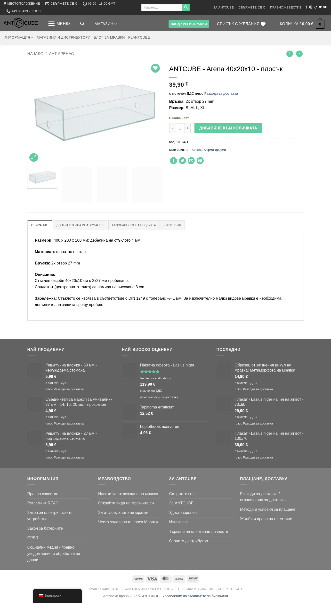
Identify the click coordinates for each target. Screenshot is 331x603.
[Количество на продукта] (180, 128)
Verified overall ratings (155, 379)
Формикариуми (215, 150)
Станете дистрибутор (188, 541)
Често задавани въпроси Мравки (128, 522)
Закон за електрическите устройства (50, 516)
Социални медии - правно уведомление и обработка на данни (53, 553)
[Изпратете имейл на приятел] (191, 161)
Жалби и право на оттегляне (266, 519)
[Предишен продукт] (299, 54)
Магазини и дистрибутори (63, 37)
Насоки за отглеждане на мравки (128, 494)
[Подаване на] (185, 7)
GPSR (33, 538)
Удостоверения (183, 513)
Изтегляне (178, 522)
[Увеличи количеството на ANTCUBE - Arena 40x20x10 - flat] (188, 128)
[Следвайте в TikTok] (315, 7)
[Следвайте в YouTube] (324, 7)
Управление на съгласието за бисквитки (195, 596)
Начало (35, 53)
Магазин (106, 24)
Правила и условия (195, 589)
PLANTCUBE (139, 37)
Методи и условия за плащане (267, 510)
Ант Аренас (61, 53)
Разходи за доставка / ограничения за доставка (263, 497)
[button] (59, 23)
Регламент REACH (44, 503)
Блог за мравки (109, 37)
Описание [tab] (40, 225)
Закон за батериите (45, 529)
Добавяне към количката (228, 128)
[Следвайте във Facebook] (306, 7)
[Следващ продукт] (289, 54)
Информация (18, 37)
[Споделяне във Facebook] (174, 161)
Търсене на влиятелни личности (198, 532)
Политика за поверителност (148, 589)
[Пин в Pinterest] (200, 161)
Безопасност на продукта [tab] (142, 225)
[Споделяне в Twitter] (182, 161)
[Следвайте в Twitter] (320, 7)
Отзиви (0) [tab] (183, 225)
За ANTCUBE (223, 7)
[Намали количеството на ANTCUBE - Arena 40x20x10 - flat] (172, 128)
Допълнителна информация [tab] (83, 225)
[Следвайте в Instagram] (310, 7)
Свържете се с (251, 7)
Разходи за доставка (221, 93)
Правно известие (286, 7)
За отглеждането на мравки (123, 513)
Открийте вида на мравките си (126, 503)
